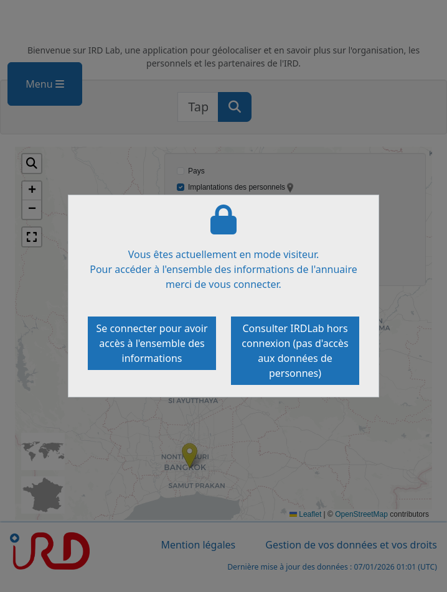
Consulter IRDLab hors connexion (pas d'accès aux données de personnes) (295, 350)
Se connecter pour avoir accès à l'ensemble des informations (151, 343)
